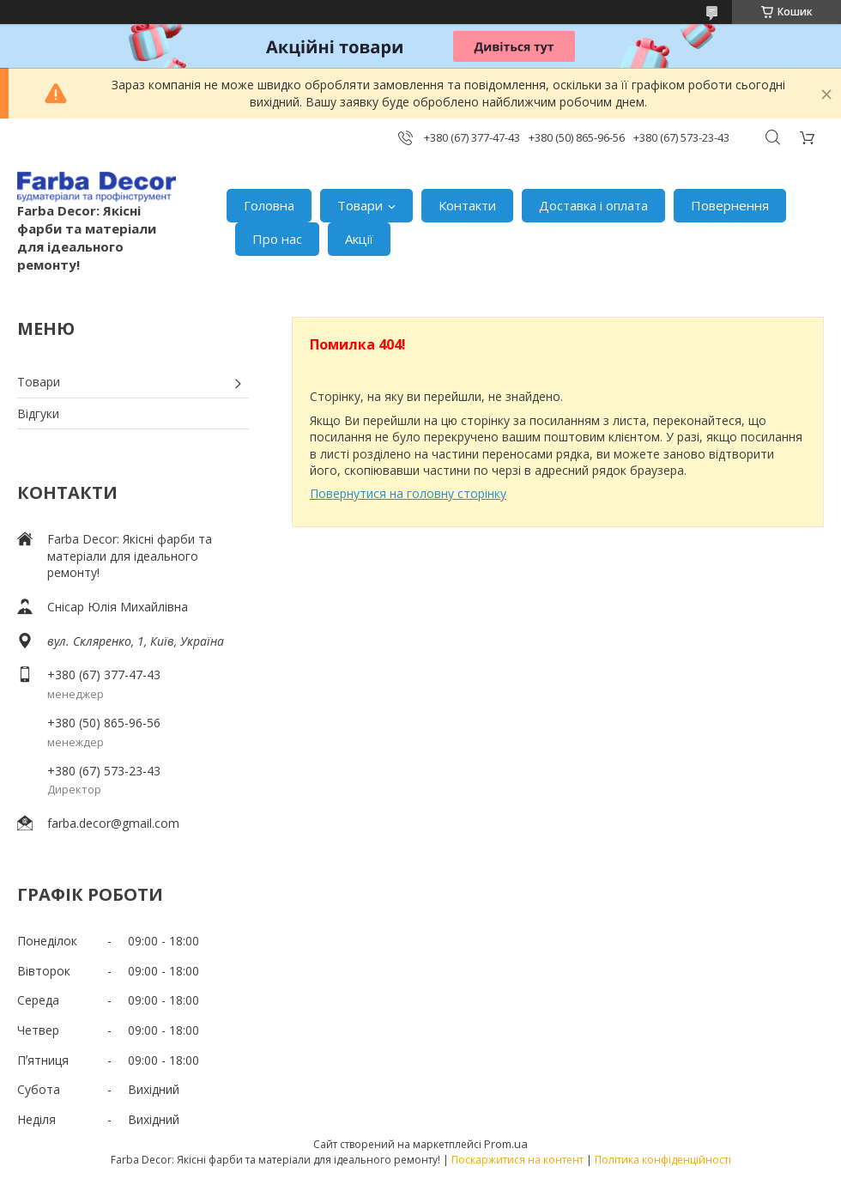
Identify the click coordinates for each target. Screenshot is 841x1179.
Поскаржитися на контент (517, 1159)
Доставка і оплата (593, 205)
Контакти (467, 205)
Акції (359, 238)
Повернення (730, 205)
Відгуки (38, 413)
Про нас (277, 238)
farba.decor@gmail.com (113, 823)
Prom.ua (506, 1144)
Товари (360, 205)
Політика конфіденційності (663, 1159)
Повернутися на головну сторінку (408, 493)
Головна (269, 205)
